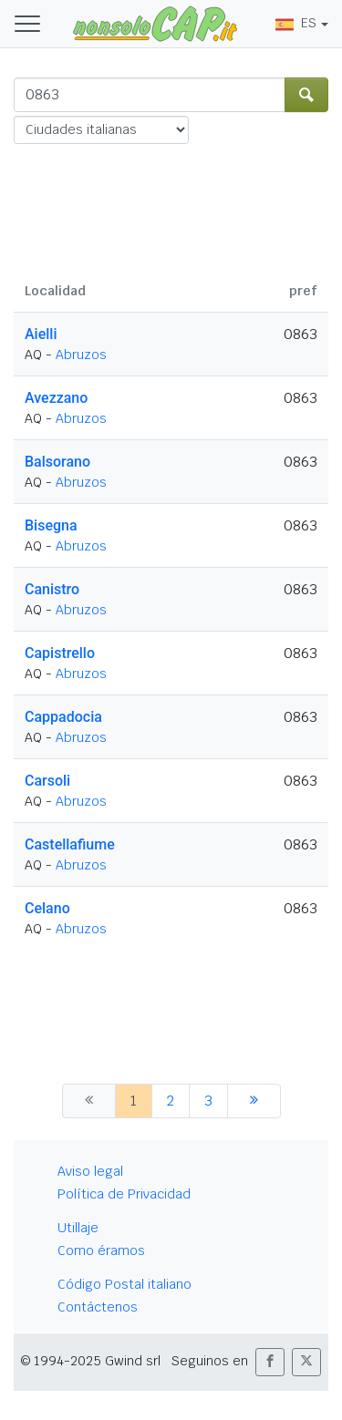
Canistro (52, 589)
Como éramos (101, 1250)
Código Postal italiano (124, 1284)
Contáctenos (97, 1307)
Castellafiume (70, 844)
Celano (47, 908)
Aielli (41, 334)
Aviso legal (90, 1171)
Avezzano (56, 397)
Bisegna (51, 525)
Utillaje (77, 1227)
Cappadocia (63, 716)
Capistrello (60, 653)
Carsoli (47, 780)
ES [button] (295, 23)
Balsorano (57, 461)
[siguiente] (254, 1101)
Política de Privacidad (124, 1194)
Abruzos (81, 354)
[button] (270, 1362)
